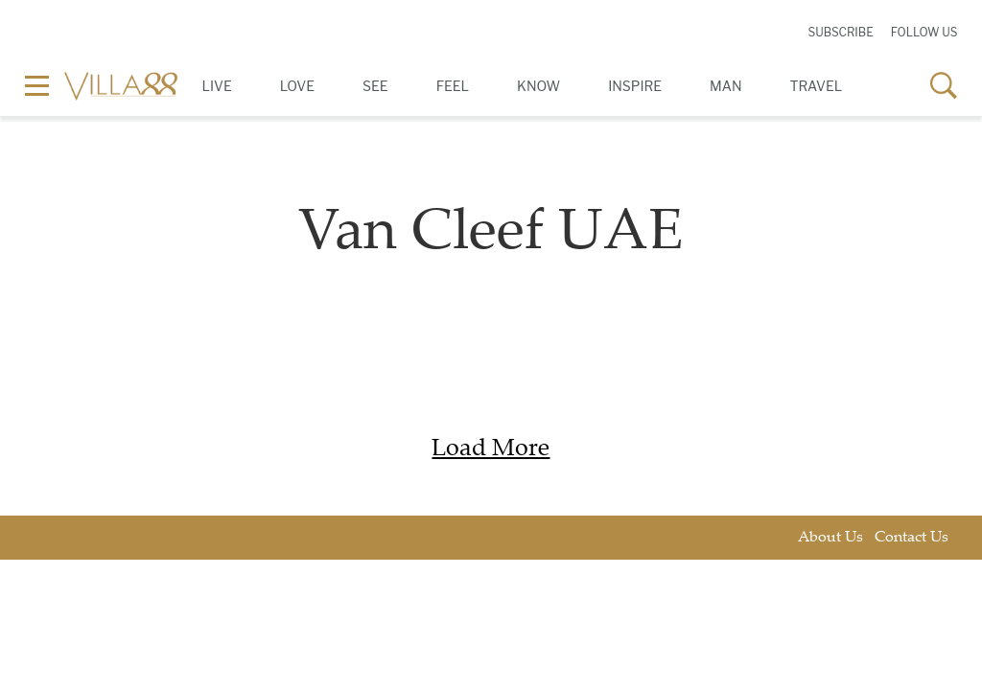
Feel (452, 86)
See (375, 86)
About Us (830, 538)
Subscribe (840, 32)
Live (217, 86)
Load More (490, 450)
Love (297, 86)
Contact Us (911, 538)
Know (538, 86)
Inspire (635, 86)
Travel (816, 86)
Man (725, 86)
